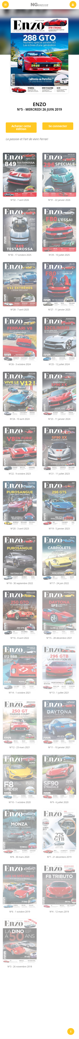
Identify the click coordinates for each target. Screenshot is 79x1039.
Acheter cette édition (21, 127)
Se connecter (58, 126)
